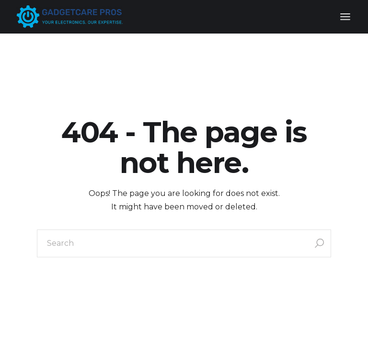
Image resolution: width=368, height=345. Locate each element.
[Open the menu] (345, 17)
